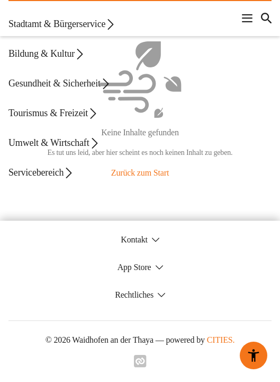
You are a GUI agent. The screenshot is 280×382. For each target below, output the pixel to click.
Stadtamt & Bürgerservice (62, 24)
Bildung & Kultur (46, 53)
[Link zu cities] (140, 361)
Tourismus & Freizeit (53, 113)
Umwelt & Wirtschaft (54, 143)
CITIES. (221, 339)
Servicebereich (41, 172)
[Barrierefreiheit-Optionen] (253, 355)
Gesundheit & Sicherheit (59, 83)
